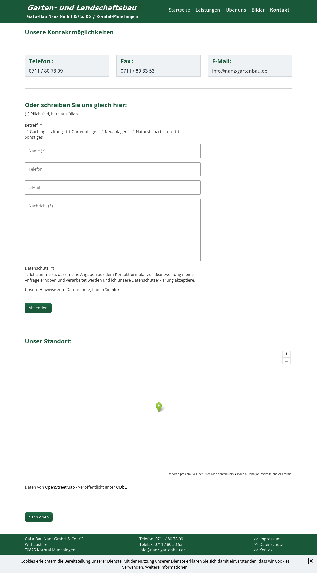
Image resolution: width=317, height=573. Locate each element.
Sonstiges (34, 137)
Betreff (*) (34, 125)
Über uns (236, 9)
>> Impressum (267, 539)
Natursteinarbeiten (154, 131)
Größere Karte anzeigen (44, 481)
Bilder (258, 9)
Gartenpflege (84, 131)
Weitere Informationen (166, 567)
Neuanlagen (116, 131)
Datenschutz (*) (39, 268)
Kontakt (279, 9)
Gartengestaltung (46, 131)
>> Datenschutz (268, 544)
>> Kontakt (264, 550)
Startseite (179, 9)
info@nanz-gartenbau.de (162, 550)
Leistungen (208, 9)
